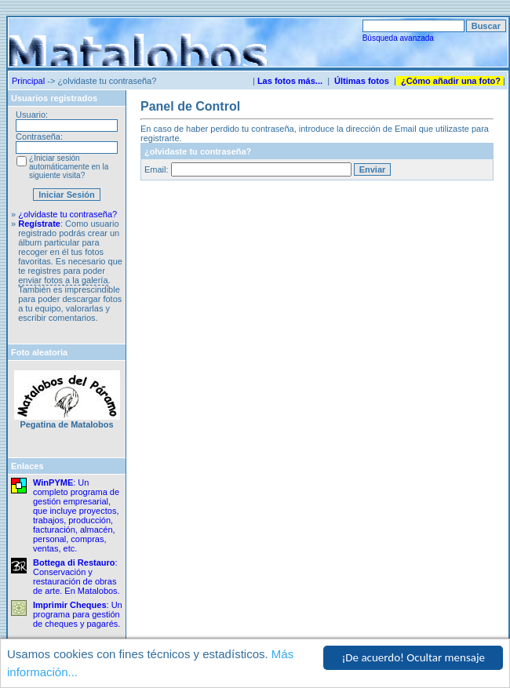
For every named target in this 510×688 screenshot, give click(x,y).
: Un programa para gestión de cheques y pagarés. (77, 614)
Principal (28, 81)
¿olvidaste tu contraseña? (67, 214)
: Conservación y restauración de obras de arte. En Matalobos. (76, 576)
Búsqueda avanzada (398, 38)
